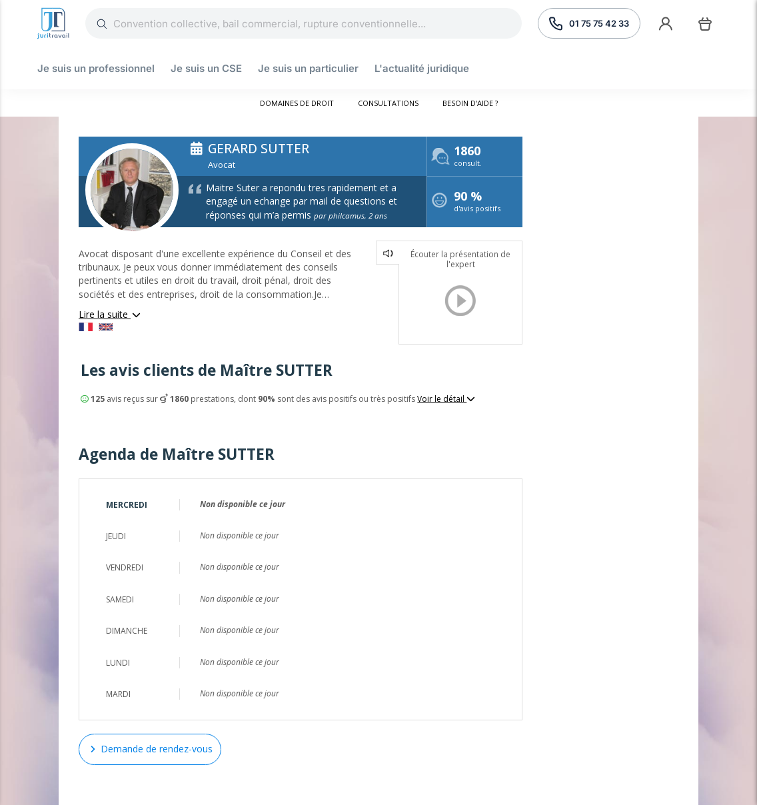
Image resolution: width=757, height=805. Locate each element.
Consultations (388, 103)
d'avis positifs (477, 203)
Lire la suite (110, 314)
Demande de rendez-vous (150, 748)
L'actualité (422, 68)
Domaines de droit (297, 103)
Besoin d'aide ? (470, 103)
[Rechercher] (317, 23)
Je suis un (96, 68)
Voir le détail (446, 399)
